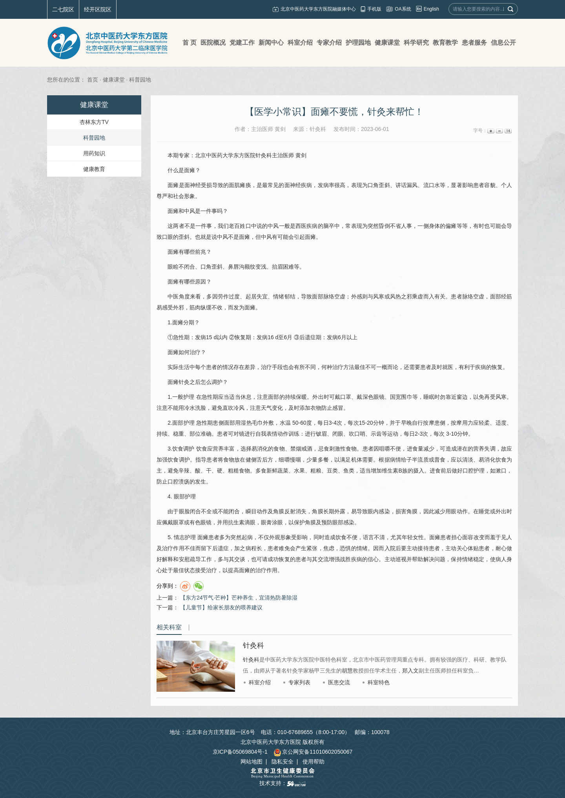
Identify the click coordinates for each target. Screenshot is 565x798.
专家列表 (299, 682)
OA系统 (403, 9)
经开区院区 (97, 9)
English (431, 9)
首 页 (189, 42)
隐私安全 (282, 761)
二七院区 (63, 9)
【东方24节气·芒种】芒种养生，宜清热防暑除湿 (238, 597)
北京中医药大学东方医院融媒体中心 (318, 9)
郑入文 (410, 670)
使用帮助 (313, 761)
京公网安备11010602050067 (312, 752)
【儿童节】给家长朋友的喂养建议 (221, 607)
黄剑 (300, 155)
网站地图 (251, 761)
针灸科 (263, 155)
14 (507, 131)
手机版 (374, 9)
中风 (189, 211)
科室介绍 (260, 682)
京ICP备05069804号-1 (240, 752)
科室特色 (379, 682)
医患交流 (339, 682)
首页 (92, 79)
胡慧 (347, 670)
